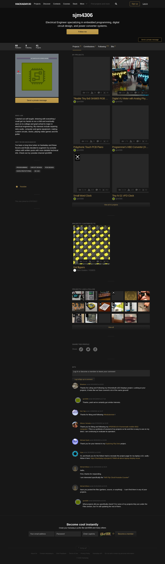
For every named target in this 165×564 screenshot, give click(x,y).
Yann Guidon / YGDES (84, 270)
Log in (145, 4)
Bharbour (83, 384)
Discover (46, 4)
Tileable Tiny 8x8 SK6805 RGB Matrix (92, 98)
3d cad (37, 171)
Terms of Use (73, 554)
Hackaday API (97, 554)
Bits (113, 46)
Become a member (125, 534)
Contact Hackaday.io (47, 554)
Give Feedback (61, 554)
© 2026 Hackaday (82, 558)
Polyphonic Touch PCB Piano (88, 147)
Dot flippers (79, 267)
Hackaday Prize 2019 (77, 157)
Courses (66, 4)
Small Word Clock (82, 195)
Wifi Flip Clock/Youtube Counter (116, 477)
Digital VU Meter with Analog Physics (130, 98)
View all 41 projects (111, 205)
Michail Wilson (84, 467)
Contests (56, 4)
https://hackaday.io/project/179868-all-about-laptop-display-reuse (115, 458)
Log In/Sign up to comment (83, 379)
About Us (34, 554)
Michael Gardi (84, 440)
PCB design (49, 167)
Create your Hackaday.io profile (70, 528)
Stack (75, 4)
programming (22, 167)
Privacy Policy (85, 554)
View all (111, 327)
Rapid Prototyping (24, 171)
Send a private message (150, 40)
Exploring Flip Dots (113, 444)
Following (103, 46)
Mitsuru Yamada (85, 423)
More (84, 4)
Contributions (90, 46)
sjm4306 (78, 102)
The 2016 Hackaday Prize (87, 304)
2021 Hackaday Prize (113, 293)
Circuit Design (36, 167)
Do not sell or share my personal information (119, 554)
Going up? (82, 548)
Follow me (82, 32)
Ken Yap (83, 411)
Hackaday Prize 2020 (87, 315)
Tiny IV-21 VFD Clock (123, 195)
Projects (37, 4)
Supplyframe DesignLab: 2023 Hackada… (140, 293)
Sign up (135, 4)
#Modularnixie (109, 415)
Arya (81, 452)
